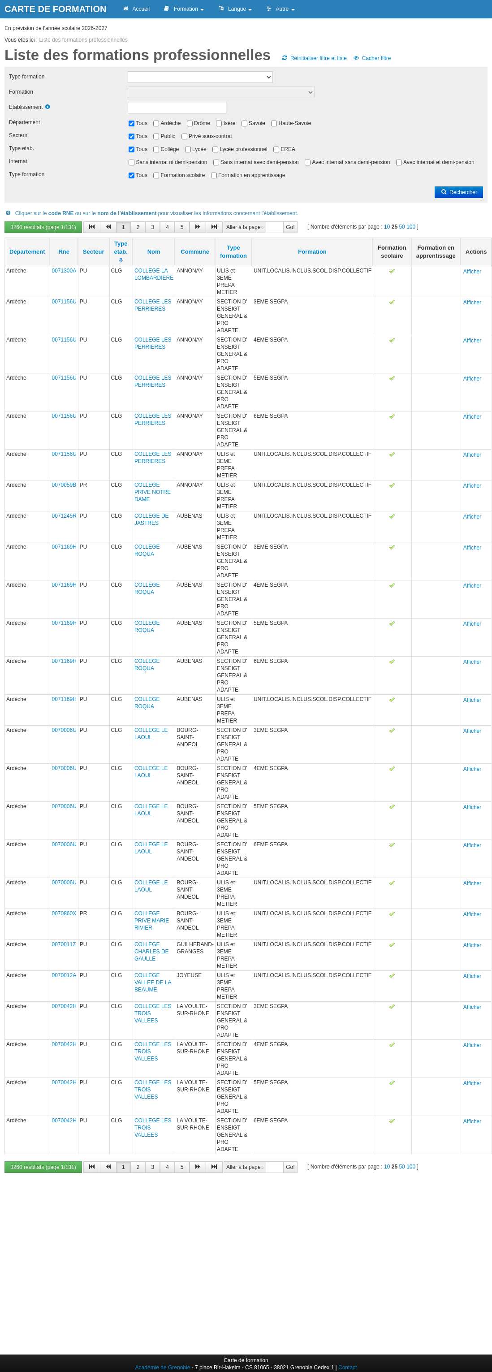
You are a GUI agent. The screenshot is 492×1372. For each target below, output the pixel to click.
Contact (347, 1367)
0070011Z (64, 944)
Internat (18, 161)
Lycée (199, 149)
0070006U (64, 730)
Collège (170, 149)
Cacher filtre (372, 58)
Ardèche (171, 123)
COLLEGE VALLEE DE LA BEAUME (152, 982)
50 (402, 227)
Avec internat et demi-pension (439, 162)
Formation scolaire (183, 175)
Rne (63, 251)
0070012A (64, 975)
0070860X (64, 913)
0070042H (64, 1006)
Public (168, 136)
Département (24, 122)
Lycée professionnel (243, 149)
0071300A (64, 271)
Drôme (202, 123)
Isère (230, 123)
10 (387, 227)
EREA (288, 149)
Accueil (136, 9)
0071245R (64, 516)
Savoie (257, 123)
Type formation (26, 77)
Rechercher (458, 192)
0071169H (64, 547)
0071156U (64, 302)
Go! (290, 227)
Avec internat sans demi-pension (351, 162)
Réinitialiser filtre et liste (314, 58)
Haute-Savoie (294, 123)
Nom (153, 251)
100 (410, 227)
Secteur (18, 135)
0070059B (64, 485)
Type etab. (21, 148)
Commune (195, 251)
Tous (141, 123)
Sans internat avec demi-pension (259, 162)
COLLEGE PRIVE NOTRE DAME (152, 492)
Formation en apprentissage (251, 175)
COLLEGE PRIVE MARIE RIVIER (151, 920)
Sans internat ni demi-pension (171, 162)
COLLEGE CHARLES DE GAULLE (151, 951)
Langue (234, 9)
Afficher (472, 271)
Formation (183, 9)
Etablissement (26, 107)
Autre (279, 9)
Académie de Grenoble (162, 1367)
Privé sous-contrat (210, 136)
